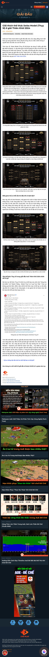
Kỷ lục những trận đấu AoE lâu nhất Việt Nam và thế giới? (19, 360)
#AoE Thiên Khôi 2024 (27, 33)
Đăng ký (45, 2)
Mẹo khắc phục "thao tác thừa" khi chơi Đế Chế (20, 490)
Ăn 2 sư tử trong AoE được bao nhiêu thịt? (18, 455)
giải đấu (21, 366)
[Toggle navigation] (2, 7)
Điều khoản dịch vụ (6, 651)
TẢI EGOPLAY (39, 7)
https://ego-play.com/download (13, 380)
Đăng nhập (37, 2)
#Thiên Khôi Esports (8, 33)
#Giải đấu (17, 33)
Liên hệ (4, 653)
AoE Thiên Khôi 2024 (20, 56)
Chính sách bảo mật (7, 649)
